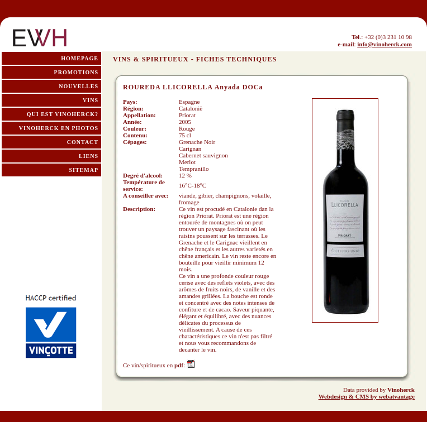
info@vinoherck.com (384, 44)
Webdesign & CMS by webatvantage (367, 396)
